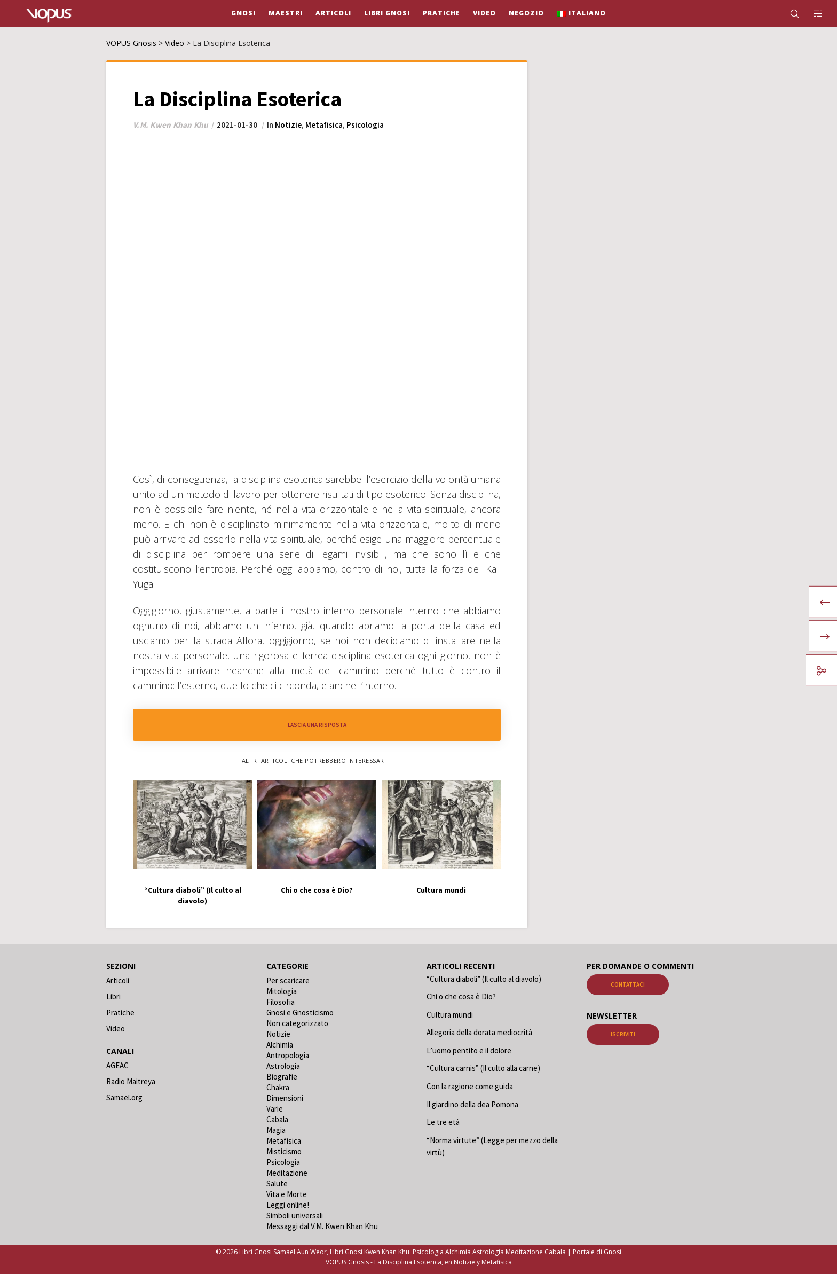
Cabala (277, 1119)
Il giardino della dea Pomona (472, 1104)
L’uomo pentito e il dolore (469, 1050)
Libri (113, 996)
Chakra (277, 1087)
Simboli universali (294, 1215)
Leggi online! (287, 1205)
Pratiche (120, 1012)
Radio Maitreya (130, 1081)
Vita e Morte (286, 1194)
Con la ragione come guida (470, 1086)
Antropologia (287, 1055)
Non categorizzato (297, 1023)
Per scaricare (288, 980)
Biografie (281, 1077)
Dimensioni (284, 1098)
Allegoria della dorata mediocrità (479, 1032)
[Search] (788, 13)
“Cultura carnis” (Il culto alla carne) (483, 1068)
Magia (276, 1130)
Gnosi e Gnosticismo (300, 1012)
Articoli (117, 980)
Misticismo (284, 1151)
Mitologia (281, 991)
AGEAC (117, 1065)
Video (115, 1028)
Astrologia (283, 1066)
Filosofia (280, 1002)
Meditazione (286, 1173)
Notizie (288, 125)
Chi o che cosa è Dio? (461, 996)
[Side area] (812, 13)
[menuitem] (581, 13)
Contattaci (628, 984)
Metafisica (324, 125)
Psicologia (365, 125)
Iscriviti (623, 1034)
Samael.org (124, 1097)
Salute (277, 1183)
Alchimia (279, 1044)
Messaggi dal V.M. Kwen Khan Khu (322, 1226)
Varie (274, 1109)
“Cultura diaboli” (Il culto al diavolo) (484, 979)
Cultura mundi (450, 1015)
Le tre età (443, 1122)
